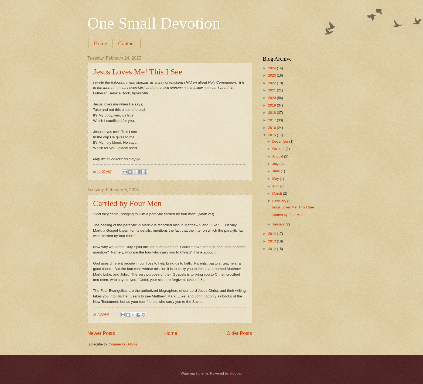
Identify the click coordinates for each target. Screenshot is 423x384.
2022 (272, 83)
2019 (272, 105)
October (278, 149)
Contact (126, 43)
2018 (272, 113)
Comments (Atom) (123, 344)
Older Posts (239, 333)
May (276, 179)
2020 (272, 98)
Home (100, 43)
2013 (272, 241)
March (277, 193)
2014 (272, 234)
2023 (272, 75)
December (280, 141)
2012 (272, 249)
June (276, 171)
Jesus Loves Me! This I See (137, 71)
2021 (272, 90)
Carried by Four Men (127, 203)
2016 (272, 128)
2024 (272, 68)
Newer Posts (101, 333)
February (279, 201)
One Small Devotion (153, 23)
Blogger (235, 373)
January (278, 224)
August (278, 156)
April (276, 186)
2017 (272, 120)
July (275, 164)
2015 (272, 135)
